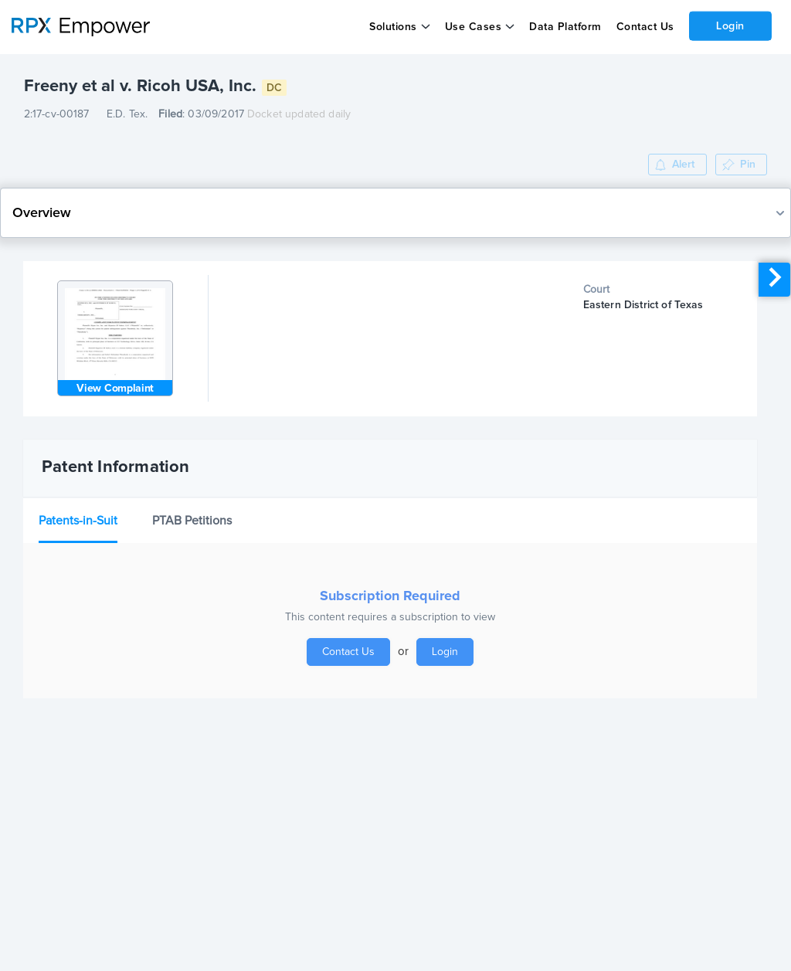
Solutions (393, 27)
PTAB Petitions (192, 520)
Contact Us (645, 27)
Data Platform (565, 27)
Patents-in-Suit (78, 520)
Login (730, 25)
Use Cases (473, 27)
